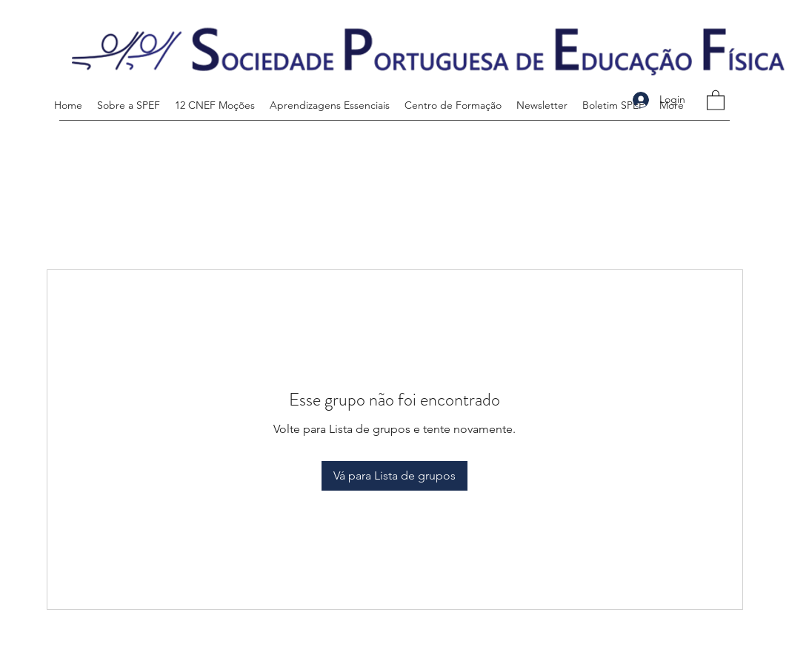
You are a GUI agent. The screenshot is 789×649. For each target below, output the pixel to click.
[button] (716, 99)
